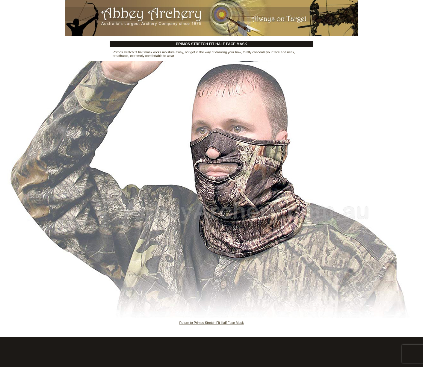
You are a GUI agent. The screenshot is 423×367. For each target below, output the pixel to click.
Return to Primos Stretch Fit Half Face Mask (211, 322)
